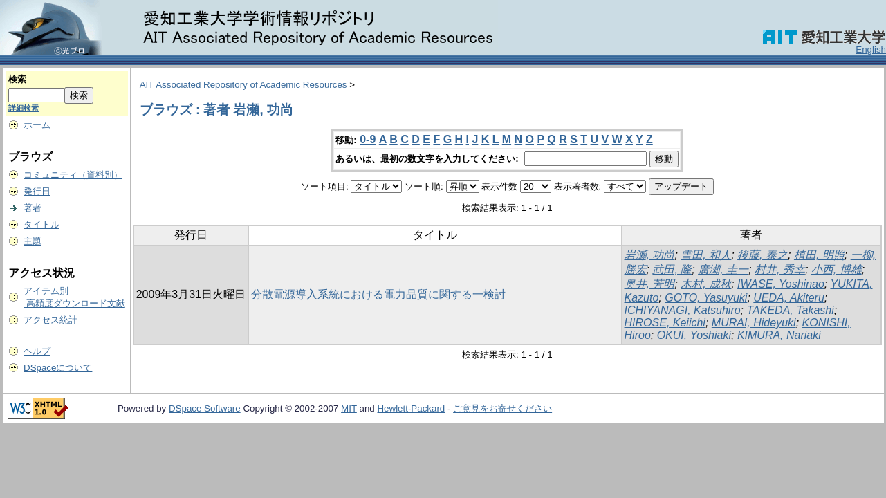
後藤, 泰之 (762, 255)
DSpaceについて (58, 367)
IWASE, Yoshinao (780, 284)
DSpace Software (205, 408)
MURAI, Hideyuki (754, 323)
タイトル (41, 224)
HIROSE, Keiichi (665, 323)
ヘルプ (37, 351)
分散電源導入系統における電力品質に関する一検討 (378, 294)
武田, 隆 (672, 269)
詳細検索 (23, 108)
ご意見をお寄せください (502, 408)
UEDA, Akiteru (788, 298)
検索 (17, 79)
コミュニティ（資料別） (73, 174)
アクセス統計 (50, 320)
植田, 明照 (819, 255)
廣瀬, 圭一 (723, 269)
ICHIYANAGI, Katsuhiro (683, 310)
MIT (349, 408)
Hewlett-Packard (411, 408)
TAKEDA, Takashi (790, 310)
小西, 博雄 (836, 269)
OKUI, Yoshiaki (694, 335)
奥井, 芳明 (650, 284)
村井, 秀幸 (780, 269)
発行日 (37, 191)
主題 (32, 241)
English (871, 49)
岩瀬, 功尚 (650, 255)
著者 (32, 208)
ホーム (37, 125)
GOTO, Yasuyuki (706, 298)
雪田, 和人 (706, 255)
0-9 (368, 139)
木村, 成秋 (706, 284)
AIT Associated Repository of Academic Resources (243, 85)
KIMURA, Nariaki (779, 335)
